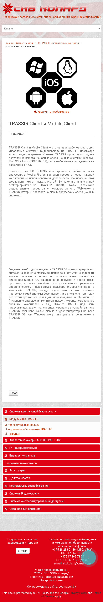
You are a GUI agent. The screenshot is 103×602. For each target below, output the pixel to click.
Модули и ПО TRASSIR (37, 43)
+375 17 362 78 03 (72, 553)
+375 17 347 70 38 (67, 560)
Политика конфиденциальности (51, 577)
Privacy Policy (78, 593)
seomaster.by (67, 586)
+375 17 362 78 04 (72, 556)
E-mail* (22, 550)
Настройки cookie (51, 580)
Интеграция (13, 433)
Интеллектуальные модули (66, 43)
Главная (9, 43)
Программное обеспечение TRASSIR (28, 429)
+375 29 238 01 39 (64, 549)
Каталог (19, 43)
